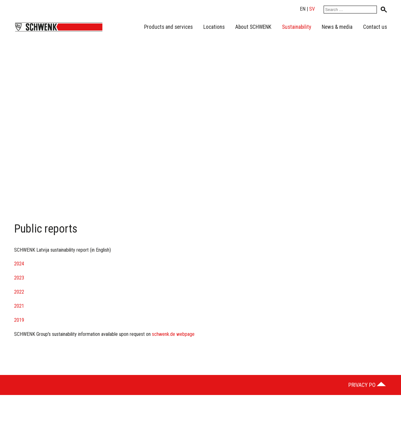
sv (312, 9)
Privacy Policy (367, 385)
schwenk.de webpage (174, 334)
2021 (19, 306)
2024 (19, 264)
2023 (19, 278)
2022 (19, 292)
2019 (19, 320)
